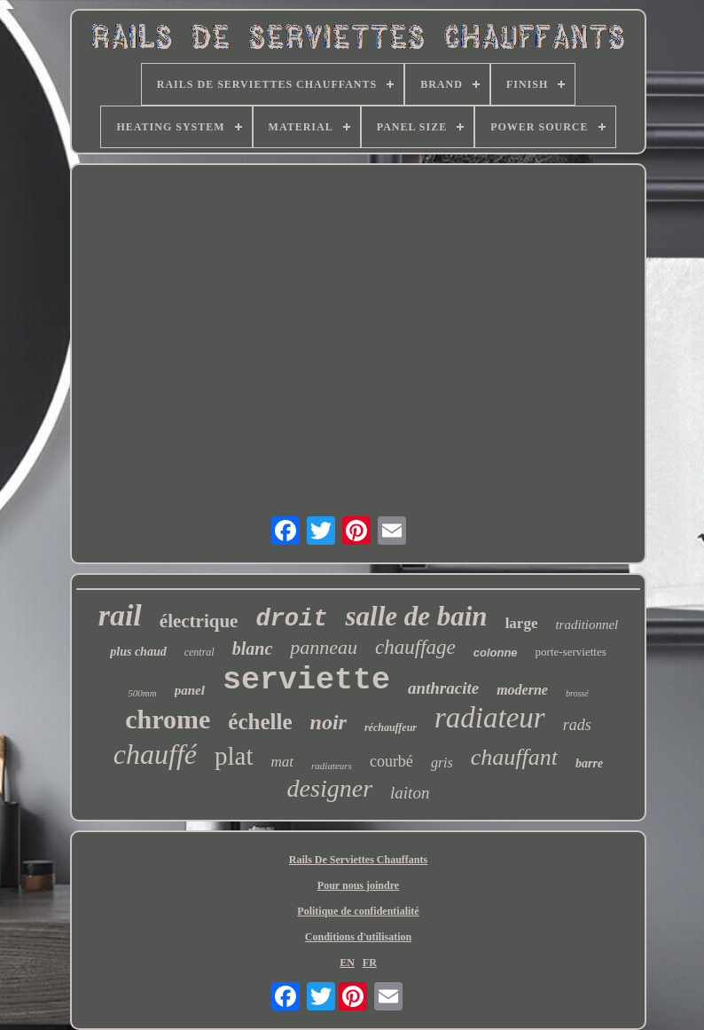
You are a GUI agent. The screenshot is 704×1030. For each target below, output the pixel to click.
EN (347, 962)
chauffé (155, 754)
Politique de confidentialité (357, 911)
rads (577, 725)
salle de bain (416, 616)
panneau (323, 647)
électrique (199, 621)
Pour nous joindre (358, 885)
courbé (391, 761)
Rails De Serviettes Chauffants (358, 859)
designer (329, 788)
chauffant (514, 757)
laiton (409, 792)
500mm (142, 693)
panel (190, 690)
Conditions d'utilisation (358, 937)
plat (234, 756)
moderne (522, 689)
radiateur (489, 718)
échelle (260, 722)
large (521, 623)
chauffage (415, 647)
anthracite (443, 688)
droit (291, 619)
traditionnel (586, 624)
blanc (252, 648)
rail (120, 615)
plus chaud (138, 651)
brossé (577, 693)
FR (370, 962)
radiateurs (331, 765)
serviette (306, 680)
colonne (495, 652)
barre (589, 763)
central (199, 652)
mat (282, 761)
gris (442, 762)
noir (328, 722)
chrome (167, 719)
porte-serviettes (571, 651)
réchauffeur (390, 727)
